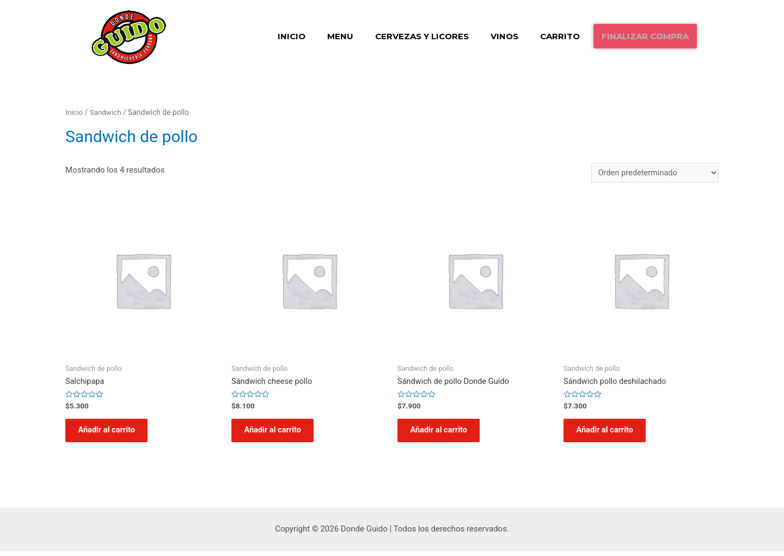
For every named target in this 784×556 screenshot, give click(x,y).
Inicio (291, 36)
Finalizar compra (645, 36)
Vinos (504, 36)
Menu (340, 36)
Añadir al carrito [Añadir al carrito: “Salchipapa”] (111, 433)
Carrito (560, 36)
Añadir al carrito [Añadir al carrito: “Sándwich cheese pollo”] (277, 433)
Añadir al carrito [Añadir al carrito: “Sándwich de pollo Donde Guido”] (443, 433)
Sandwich (106, 112)
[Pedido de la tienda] (653, 173)
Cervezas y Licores (422, 36)
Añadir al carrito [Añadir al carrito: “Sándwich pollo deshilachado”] (609, 433)
